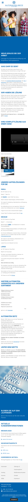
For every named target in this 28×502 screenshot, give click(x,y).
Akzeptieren (14, 499)
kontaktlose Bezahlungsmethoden (13, 80)
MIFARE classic (5, 453)
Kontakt (6, 115)
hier (21, 213)
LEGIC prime (4, 450)
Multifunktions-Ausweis (19, 472)
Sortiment (22, 208)
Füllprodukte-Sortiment (6, 236)
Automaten (10, 310)
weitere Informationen (6, 439)
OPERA (9, 224)
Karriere (3, 475)
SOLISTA (5, 197)
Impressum (17, 478)
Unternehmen (16, 341)
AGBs (2, 478)
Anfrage (13, 275)
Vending (3, 472)
